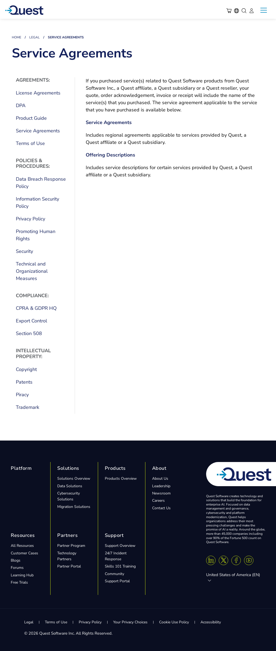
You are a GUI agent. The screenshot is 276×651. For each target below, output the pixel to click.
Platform (21, 468)
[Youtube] (248, 560)
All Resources (22, 545)
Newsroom (161, 493)
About (159, 468)
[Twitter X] (223, 560)
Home (16, 37)
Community (114, 573)
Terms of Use (30, 143)
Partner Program (71, 545)
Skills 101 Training (120, 566)
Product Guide (31, 118)
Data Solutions (69, 486)
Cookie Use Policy (174, 622)
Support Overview (120, 545)
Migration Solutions (73, 506)
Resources (23, 535)
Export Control (31, 321)
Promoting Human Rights (35, 235)
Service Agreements (38, 131)
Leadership (161, 486)
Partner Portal (69, 566)
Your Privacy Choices (130, 622)
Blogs (15, 560)
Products (115, 468)
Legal (34, 37)
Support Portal (117, 581)
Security (24, 251)
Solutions (68, 468)
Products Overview (121, 478)
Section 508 (29, 333)
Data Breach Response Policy (41, 183)
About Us (160, 478)
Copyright (26, 369)
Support (114, 535)
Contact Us (161, 508)
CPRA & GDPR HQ (36, 308)
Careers (158, 500)
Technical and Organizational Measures (32, 271)
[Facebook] (236, 560)
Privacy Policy (30, 219)
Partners (67, 535)
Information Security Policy (37, 202)
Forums (17, 567)
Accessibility (210, 622)
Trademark (27, 407)
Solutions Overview (73, 478)
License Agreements (38, 93)
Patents (24, 382)
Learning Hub (22, 575)
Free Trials (19, 582)
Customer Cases (24, 553)
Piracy (22, 394)
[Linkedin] (211, 560)
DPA (21, 105)
